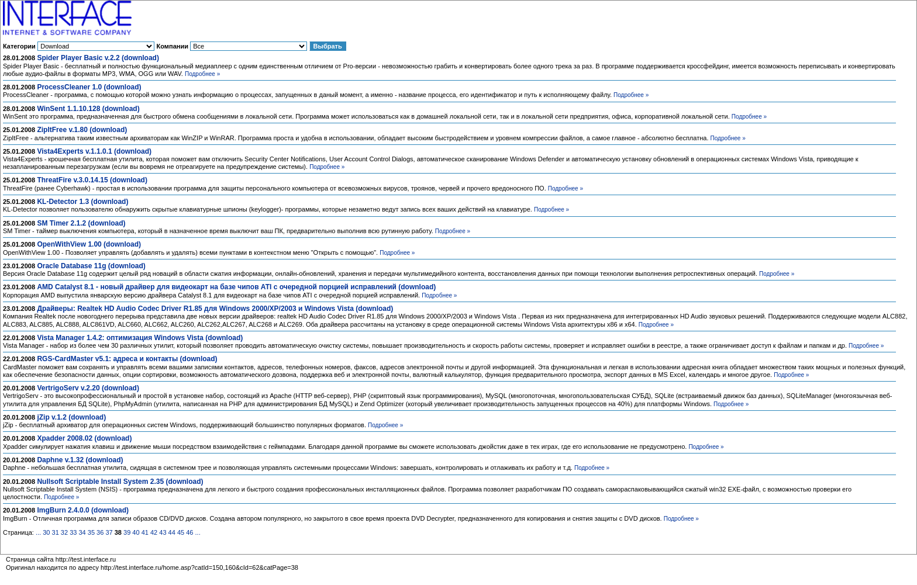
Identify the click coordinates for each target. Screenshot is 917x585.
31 (55, 532)
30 (46, 532)
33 (73, 532)
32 (64, 532)
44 (171, 532)
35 (91, 532)
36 (100, 532)
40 (135, 532)
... (38, 532)
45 (180, 532)
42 (153, 532)
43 (162, 532)
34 (81, 532)
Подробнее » (202, 74)
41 (145, 532)
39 (126, 532)
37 (108, 532)
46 (189, 532)
